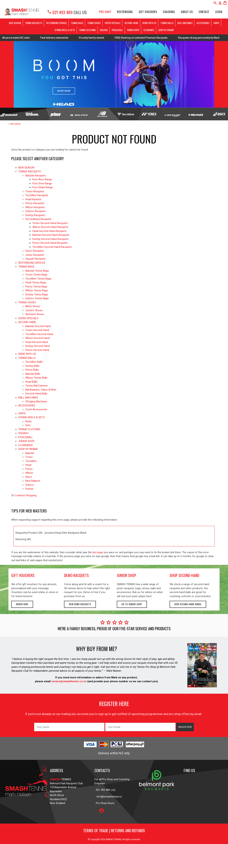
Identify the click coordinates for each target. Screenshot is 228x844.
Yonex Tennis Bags (36, 274)
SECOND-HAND (131, 23)
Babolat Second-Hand (38, 326)
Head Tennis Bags (35, 282)
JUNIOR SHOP (133, 30)
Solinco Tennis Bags (37, 298)
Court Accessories (36, 409)
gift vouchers (22, 575)
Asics (28, 476)
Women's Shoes (34, 314)
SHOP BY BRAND (166, 30)
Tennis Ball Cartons (36, 385)
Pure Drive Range (42, 183)
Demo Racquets (34, 250)
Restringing (125, 12)
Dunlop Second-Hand (37, 346)
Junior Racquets (34, 254)
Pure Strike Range (42, 187)
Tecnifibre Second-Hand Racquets (52, 246)
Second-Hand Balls (36, 393)
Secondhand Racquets (38, 219)
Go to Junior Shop (132, 604)
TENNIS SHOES (94, 23)
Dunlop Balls (32, 365)
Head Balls (31, 381)
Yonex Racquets (34, 191)
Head (28, 464)
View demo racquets (80, 604)
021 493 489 (59, 12)
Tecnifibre (31, 461)
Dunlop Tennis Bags (36, 294)
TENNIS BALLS (166, 23)
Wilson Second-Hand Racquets (50, 227)
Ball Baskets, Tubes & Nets (40, 389)
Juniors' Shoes (34, 310)
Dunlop (29, 488)
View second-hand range (187, 604)
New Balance (32, 480)
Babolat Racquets (35, 175)
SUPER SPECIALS (112, 23)
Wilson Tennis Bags (36, 290)
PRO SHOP (105, 12)
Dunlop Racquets (35, 215)
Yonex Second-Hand (37, 330)
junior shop (126, 575)
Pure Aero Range (42, 179)
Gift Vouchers (148, 12)
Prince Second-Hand (37, 350)
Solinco (29, 484)
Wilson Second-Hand (37, 338)
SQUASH (104, 30)
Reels (28, 421)
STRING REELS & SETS (65, 30)
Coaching (169, 12)
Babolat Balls (32, 373)
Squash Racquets (35, 258)
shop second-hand (184, 575)
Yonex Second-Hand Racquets (50, 223)
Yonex (29, 457)
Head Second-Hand (36, 342)
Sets (28, 425)
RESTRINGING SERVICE (56, 23)
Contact (204, 12)
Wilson (29, 472)
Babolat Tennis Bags (37, 270)
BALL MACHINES (185, 23)
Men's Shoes (32, 306)
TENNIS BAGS (77, 23)
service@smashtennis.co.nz (69, 681)
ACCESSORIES (203, 23)
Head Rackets (33, 199)
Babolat (29, 453)
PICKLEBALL (117, 30)
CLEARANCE (148, 30)
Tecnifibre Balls (34, 361)
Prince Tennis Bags (36, 286)
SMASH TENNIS (113, 839)
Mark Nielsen (113, 670)
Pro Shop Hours (104, 803)
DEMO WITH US (149, 23)
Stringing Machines (36, 401)
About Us (187, 12)
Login (218, 12)
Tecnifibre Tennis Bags (38, 278)
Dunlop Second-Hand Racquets (50, 239)
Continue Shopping (25, 495)
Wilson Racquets (35, 207)
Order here (22, 604)
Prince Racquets (34, 203)
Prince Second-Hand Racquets (50, 242)
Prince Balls (32, 369)
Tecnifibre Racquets (36, 195)
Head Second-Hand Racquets (49, 231)
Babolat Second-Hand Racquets (50, 235)
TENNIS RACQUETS (33, 23)
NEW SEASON (15, 23)
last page (97, 552)
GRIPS (216, 23)
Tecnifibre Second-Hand (39, 334)
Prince (29, 469)
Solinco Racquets (35, 211)
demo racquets (76, 575)
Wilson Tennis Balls (36, 377)
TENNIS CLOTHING (87, 30)
